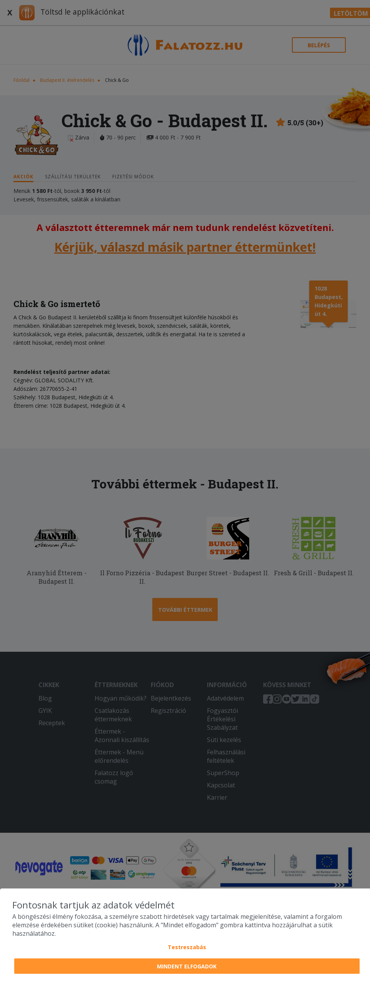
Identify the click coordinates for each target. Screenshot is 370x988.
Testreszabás (187, 947)
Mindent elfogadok (187, 966)
